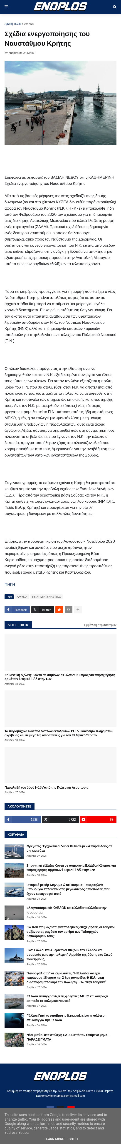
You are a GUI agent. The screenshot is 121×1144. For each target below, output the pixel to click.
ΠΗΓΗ (10, 584)
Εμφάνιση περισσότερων (100, 625)
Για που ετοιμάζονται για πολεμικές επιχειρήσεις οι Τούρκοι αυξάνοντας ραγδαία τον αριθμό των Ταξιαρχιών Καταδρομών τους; (71, 931)
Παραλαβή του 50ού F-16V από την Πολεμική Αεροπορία (47, 787)
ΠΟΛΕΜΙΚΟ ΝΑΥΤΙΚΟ (46, 597)
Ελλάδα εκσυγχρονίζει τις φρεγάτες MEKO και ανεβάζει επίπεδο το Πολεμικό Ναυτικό (67, 998)
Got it (73, 1139)
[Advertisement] (58, 159)
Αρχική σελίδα (13, 23)
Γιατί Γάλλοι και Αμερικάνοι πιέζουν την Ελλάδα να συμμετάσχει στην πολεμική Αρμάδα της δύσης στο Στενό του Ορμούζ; (69, 954)
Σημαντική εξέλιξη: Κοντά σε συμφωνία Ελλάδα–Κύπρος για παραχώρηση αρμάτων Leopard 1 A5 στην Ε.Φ (60, 677)
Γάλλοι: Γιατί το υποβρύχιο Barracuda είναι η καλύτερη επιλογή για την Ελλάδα (66, 1018)
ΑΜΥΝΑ (29, 23)
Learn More (54, 1139)
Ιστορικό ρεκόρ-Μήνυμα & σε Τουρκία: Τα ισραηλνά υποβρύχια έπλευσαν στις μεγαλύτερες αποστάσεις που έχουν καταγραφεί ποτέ (68, 889)
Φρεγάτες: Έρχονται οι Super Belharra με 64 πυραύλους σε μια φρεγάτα (69, 848)
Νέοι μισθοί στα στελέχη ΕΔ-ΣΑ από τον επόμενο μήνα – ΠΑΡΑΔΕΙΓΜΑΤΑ (68, 1037)
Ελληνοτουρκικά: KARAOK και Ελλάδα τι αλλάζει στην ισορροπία (66, 910)
